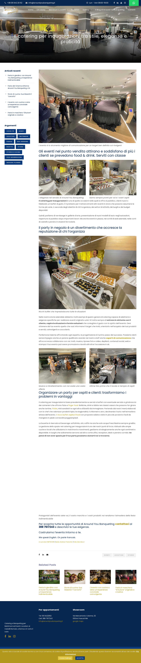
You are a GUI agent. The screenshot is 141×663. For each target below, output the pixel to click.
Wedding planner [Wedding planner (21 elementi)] (13, 164)
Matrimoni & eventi (57, 10)
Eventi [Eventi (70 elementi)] (21, 133)
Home (30, 10)
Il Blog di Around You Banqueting (109, 10)
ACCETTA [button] (80, 658)
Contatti (131, 10)
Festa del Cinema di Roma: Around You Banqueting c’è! (19, 88)
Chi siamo (41, 10)
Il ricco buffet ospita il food (68, 416)
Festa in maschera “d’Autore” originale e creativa (124, 591)
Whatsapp (133, 3)
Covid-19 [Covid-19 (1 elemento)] (10, 133)
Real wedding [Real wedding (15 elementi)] (22, 143)
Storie (131, 557)
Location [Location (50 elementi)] (10, 138)
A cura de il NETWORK (47, 543)
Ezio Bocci (80, 543)
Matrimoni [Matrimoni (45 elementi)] (23, 138)
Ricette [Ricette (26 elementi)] (10, 148)
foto (75, 543)
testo (64, 543)
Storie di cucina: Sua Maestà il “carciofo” (73, 590)
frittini (54, 410)
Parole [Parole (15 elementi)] (9, 143)
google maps (78, 623)
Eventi (107, 557)
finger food (73, 407)
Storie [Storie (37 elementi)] (20, 148)
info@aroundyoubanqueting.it (42, 2)
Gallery (86, 10)
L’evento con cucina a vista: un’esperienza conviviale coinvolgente (99, 592)
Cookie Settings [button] (65, 658)
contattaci (122, 525)
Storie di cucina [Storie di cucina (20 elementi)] (13, 154)
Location (75, 10)
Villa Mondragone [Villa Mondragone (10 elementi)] (14, 159)
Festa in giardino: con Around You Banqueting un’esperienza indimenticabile (49, 592)
